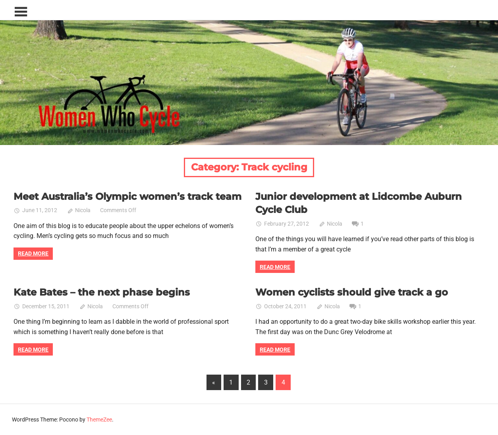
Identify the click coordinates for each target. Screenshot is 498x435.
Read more (33, 253)
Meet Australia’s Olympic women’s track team (127, 196)
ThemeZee (99, 419)
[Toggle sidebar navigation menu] (21, 12)
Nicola (83, 210)
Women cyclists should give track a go (351, 292)
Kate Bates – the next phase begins (102, 292)
